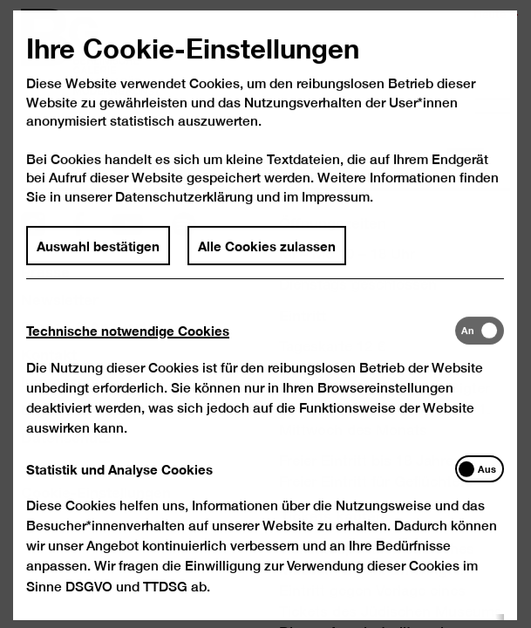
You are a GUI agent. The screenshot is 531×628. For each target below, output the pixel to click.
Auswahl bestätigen (98, 264)
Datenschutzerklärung (185, 216)
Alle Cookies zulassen (268, 264)
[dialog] (265, 314)
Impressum (336, 216)
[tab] (240, 349)
